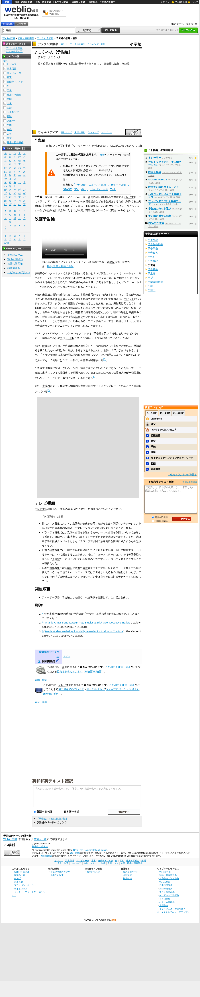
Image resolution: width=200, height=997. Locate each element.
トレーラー (154, 157)
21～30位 (178, 413)
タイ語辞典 (164, 899)
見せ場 (82, 63)
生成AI (46, 385)
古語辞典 (93, 2)
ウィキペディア (48, 132)
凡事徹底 (155, 469)
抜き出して (95, 63)
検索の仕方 (19, 875)
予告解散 (153, 269)
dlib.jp (84, 189)
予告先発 (153, 240)
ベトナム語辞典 (167, 902)
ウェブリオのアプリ (60, 872)
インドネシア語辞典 (169, 895)
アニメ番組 (53, 523)
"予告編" (80, 184)
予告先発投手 (155, 244)
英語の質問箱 (15, 263)
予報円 (151, 290)
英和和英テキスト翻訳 (52, 780)
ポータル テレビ (95, 689)
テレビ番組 (130, 196)
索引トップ (66, 44)
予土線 (151, 273)
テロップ (85, 541)
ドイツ (66, 656)
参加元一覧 (191, 24)
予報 (150, 286)
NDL (76, 189)
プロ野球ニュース (67, 576)
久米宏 (56, 559)
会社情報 (127, 875)
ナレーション (117, 205)
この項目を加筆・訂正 (118, 667)
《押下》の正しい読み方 (164, 429)
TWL (113, 189)
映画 (90, 196)
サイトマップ (20, 888)
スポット (113, 273)
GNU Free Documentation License (90, 850)
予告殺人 (153, 252)
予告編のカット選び (159, 208)
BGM (104, 205)
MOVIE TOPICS (157, 179)
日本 (44, 550)
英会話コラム (15, 254)
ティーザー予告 (51, 597)
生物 (9, 125)
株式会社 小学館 (40, 846)
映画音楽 (60, 299)
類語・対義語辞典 (23, 2)
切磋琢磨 (155, 435)
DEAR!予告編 (156, 223)
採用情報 (127, 878)
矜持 (153, 441)
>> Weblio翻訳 (189, 482)
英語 (88, 210)
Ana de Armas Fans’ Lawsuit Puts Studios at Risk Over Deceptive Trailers (87, 622)
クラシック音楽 (64, 303)
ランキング (93, 44)
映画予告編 (154, 172)
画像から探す (57, 875)
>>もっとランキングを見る (182, 474)
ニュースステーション (108, 554)
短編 (126, 63)
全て (5, 61)
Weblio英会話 (15, 259)
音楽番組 (108, 536)
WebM (110, 261)
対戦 (115, 576)
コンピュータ (14, 73)
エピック (129, 299)
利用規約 (18, 882)
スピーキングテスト (18, 272)
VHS (37, 333)
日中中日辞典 (61, 2)
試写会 (79, 316)
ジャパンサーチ (99, 189)
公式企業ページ (130, 872)
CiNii (123, 184)
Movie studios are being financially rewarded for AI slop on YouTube (84, 631)
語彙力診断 (13, 268)
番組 (73, 63)
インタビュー (44, 321)
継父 (153, 424)
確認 (153, 452)
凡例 (103, 44)
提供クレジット (61, 541)
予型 (150, 277)
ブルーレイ (72, 333)
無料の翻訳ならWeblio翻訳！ (56, 12)
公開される (49, 63)
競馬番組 (55, 567)
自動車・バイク (15, 81)
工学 (9, 90)
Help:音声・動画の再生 (60, 266)
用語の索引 (79, 44)
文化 (9, 103)
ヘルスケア (13, 112)
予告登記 (153, 261)
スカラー (113, 184)
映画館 (38, 273)
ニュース (94, 184)
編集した (119, 63)
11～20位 (165, 413)
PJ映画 (97, 671)
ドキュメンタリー (68, 201)
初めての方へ (177, 24)
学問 (9, 99)
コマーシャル (128, 273)
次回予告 (49, 516)
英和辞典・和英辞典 (169, 878)
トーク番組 (94, 536)
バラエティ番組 (51, 532)
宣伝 (106, 63)
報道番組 (55, 550)
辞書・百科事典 (26, 38)
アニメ (51, 201)
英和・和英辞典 (43, 2)
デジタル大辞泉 (45, 38)
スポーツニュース (77, 572)
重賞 (85, 567)
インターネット (54, 273)
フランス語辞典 (167, 892)
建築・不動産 (14, 94)
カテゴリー (106, 132)
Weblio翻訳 (164, 882)
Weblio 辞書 (181, 2)
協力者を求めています (69, 671)
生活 (9, 107)
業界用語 (11, 68)
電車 (9, 77)
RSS (113, 920)
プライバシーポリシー (25, 885)
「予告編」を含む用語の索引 (51, 818)
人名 (9, 133)
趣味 (9, 116)
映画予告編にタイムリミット (164, 186)
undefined (156, 418)
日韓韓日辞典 (78, 2)
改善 (102, 154)
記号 (6, 243)
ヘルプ (194, 2)
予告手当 (153, 248)
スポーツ (11, 120)
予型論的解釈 (155, 281)
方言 (9, 138)
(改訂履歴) (75, 853)
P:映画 (89, 671)
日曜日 (68, 567)
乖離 (153, 446)
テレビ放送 (99, 273)
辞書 (7, 2)
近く (40, 63)
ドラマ (41, 201)
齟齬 (153, 463)
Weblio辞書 (46, 856)
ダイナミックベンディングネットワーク (172, 457)
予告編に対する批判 (159, 215)
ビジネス (11, 64)
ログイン (165, 2)
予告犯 (151, 256)
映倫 (44, 345)
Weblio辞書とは (21, 872)
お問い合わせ (93, 872)
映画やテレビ (63, 63)
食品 (9, 129)
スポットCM (67, 338)
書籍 (103, 184)
